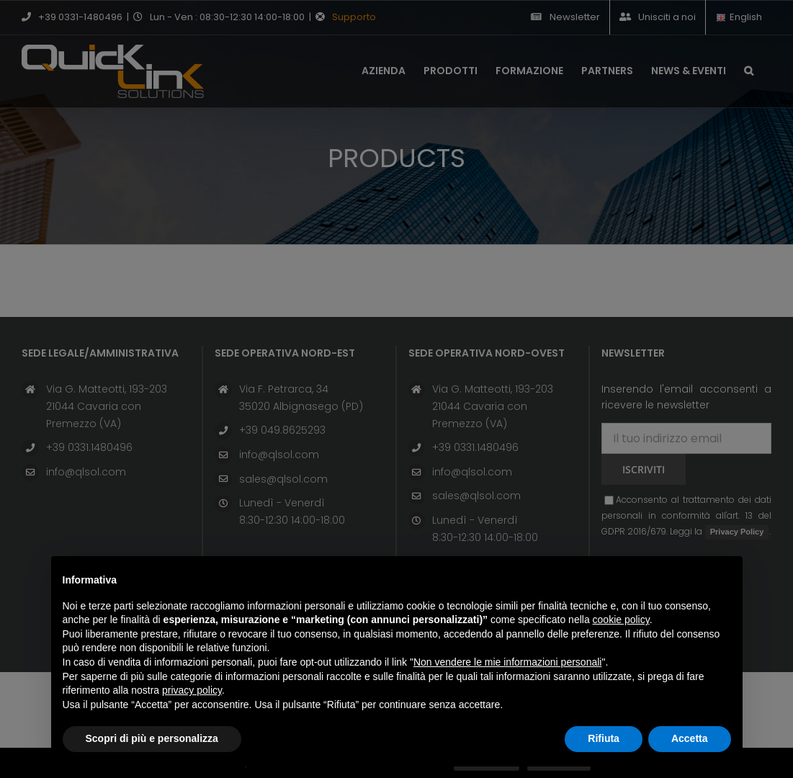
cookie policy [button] (621, 619)
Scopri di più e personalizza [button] (152, 738)
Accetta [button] (689, 738)
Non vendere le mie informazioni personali (507, 662)
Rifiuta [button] (603, 738)
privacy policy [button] (192, 690)
